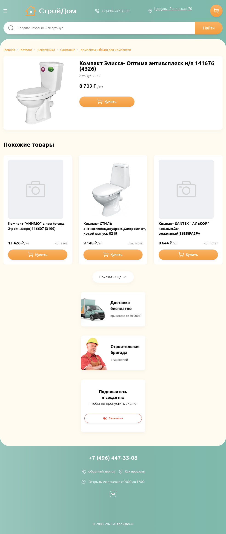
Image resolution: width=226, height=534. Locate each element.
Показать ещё (110, 277)
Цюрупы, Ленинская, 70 (173, 9)
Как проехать (135, 471)
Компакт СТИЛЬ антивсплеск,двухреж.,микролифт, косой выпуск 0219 (114, 228)
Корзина (216, 11)
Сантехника (46, 50)
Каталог (26, 50)
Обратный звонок (101, 471)
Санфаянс (67, 50)
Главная (9, 50)
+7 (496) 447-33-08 (115, 11)
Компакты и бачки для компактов (105, 50)
